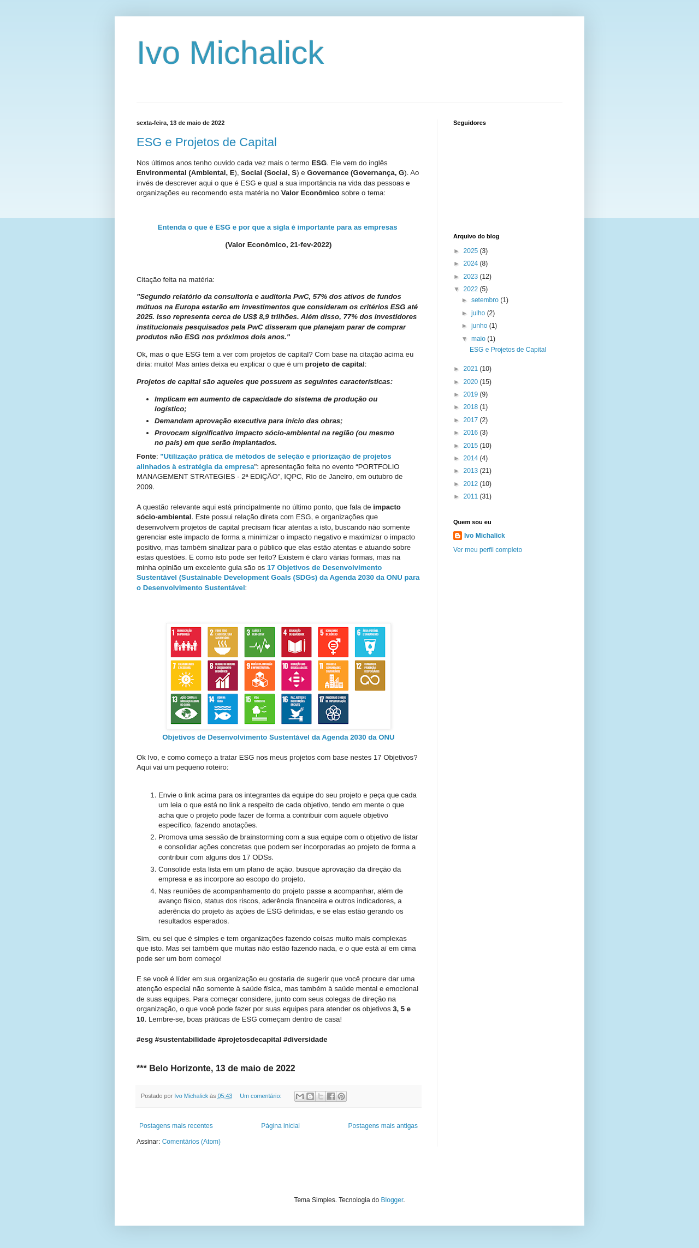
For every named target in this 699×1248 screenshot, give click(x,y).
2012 (472, 484)
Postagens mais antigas (383, 1126)
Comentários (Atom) (191, 1141)
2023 (472, 276)
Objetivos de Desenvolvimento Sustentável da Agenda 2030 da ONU (278, 737)
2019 (472, 394)
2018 (472, 407)
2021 (472, 369)
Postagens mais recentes (176, 1126)
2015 (472, 445)
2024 (472, 263)
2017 (472, 420)
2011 (472, 496)
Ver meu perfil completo (487, 550)
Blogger (392, 1200)
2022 (472, 289)
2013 (472, 471)
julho (479, 313)
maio (479, 339)
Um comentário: (261, 1096)
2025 (472, 251)
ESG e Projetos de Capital (207, 142)
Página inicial (280, 1126)
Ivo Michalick (230, 52)
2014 (472, 458)
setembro (485, 300)
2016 (472, 432)
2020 (472, 382)
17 (272, 567)
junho (480, 325)
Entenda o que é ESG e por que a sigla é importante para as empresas (278, 227)
